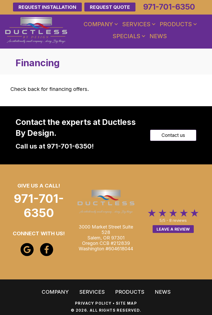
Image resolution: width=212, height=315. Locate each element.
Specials (126, 36)
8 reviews (178, 220)
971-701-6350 (69, 146)
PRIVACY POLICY (93, 303)
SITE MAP (126, 303)
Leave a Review (173, 229)
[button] (116, 24)
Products (176, 24)
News (158, 36)
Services (136, 24)
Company (98, 24)
